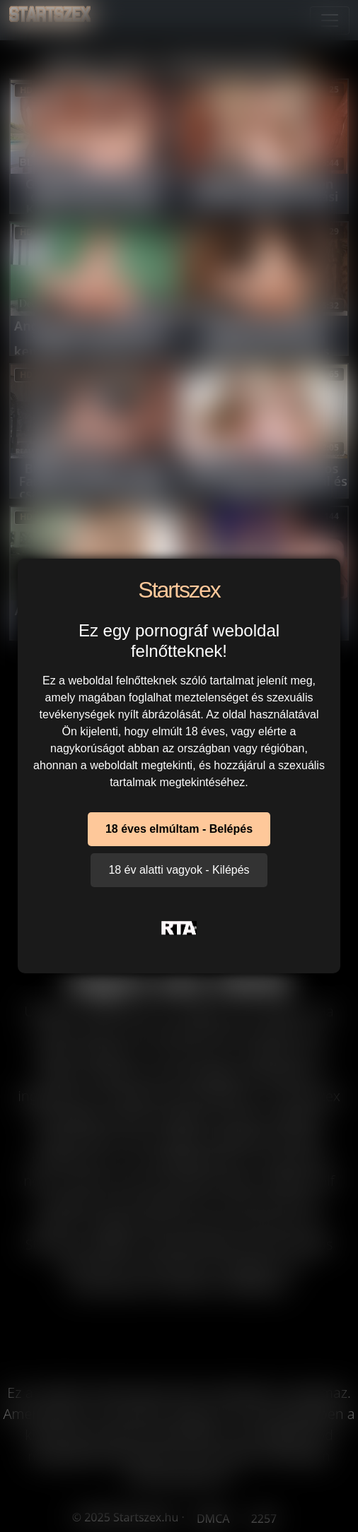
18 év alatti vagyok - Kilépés (178, 870)
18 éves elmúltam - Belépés (179, 829)
